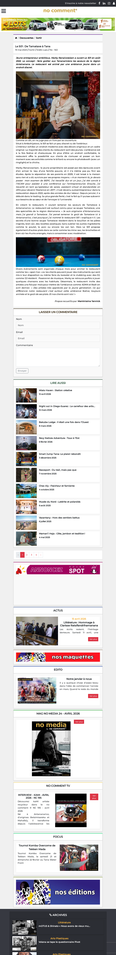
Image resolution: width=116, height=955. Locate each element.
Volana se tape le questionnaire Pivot (59, 942)
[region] (79, 631)
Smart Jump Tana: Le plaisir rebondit (60, 454)
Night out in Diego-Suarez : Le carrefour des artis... (67, 406)
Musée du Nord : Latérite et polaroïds (59, 501)
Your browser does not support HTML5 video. (41, 589)
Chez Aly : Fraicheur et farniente (57, 485)
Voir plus (93, 639)
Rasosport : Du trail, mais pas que (57, 470)
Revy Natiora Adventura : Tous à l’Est (59, 438)
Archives (58, 915)
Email (19, 332)
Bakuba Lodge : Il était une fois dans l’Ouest (64, 422)
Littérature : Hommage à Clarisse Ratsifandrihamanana (79, 624)
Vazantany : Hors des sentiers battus (59, 517)
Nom (19, 319)
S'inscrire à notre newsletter (80, 3)
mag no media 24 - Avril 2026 (58, 713)
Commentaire (24, 345)
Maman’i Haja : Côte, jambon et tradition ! (62, 533)
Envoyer (22, 370)
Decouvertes (26, 38)
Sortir (39, 38)
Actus (58, 610)
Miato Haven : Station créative (55, 390)
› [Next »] (40, 554)
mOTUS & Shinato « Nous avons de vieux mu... (64, 926)
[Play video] (71, 810)
